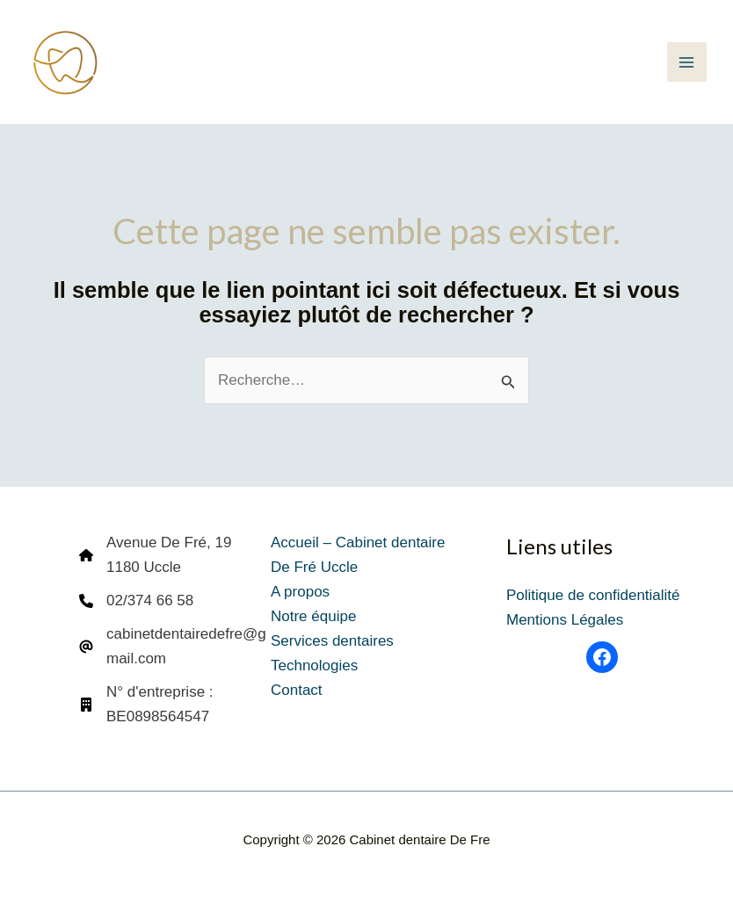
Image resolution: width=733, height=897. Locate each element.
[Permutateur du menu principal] (687, 62)
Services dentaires (332, 641)
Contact (297, 690)
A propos (300, 591)
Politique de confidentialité (593, 595)
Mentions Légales (564, 619)
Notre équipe (313, 616)
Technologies (314, 665)
